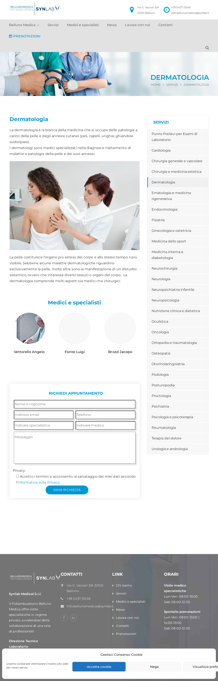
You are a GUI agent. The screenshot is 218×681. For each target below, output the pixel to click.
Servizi (53, 25)
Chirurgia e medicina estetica (176, 172)
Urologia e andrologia (170, 449)
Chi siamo (124, 585)
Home (156, 85)
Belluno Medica (22, 25)
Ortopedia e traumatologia (174, 343)
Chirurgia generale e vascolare (177, 161)
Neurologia (161, 279)
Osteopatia (161, 353)
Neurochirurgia (164, 268)
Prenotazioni (126, 634)
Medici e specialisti (83, 25)
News (112, 25)
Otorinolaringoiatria (168, 364)
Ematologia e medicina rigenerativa (171, 196)
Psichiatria (160, 406)
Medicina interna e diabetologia (167, 255)
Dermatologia (163, 182)
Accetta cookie (99, 667)
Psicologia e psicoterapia (172, 417)
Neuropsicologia (165, 300)
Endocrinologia (164, 209)
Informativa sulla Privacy (38, 482)
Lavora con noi (137, 25)
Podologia (160, 375)
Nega (154, 667)
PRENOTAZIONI (24, 36)
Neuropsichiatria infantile (173, 290)
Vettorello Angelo (29, 352)
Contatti (165, 25)
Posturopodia (163, 385)
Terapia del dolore (166, 438)
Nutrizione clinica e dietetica (176, 311)
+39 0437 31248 (181, 7)
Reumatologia (164, 428)
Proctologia (161, 396)
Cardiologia (161, 150)
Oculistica (160, 321)
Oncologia (160, 332)
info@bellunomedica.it (178, 520)
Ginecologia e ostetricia (171, 231)
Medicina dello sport (169, 241)
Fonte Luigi (75, 352)
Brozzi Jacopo (120, 352)
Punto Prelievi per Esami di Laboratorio (174, 137)
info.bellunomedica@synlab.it (190, 12)
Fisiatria (158, 220)
